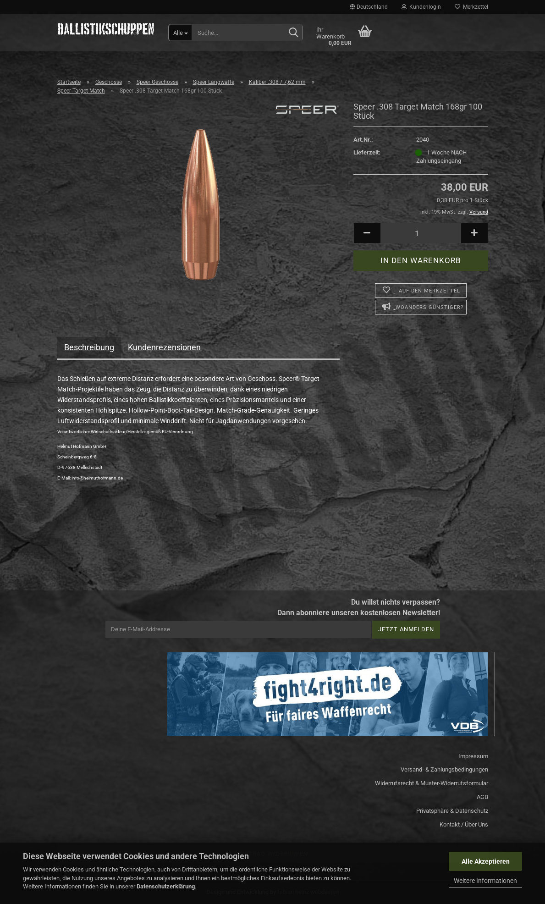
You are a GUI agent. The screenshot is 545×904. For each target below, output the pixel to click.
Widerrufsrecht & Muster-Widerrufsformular (431, 783)
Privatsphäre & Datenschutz (452, 810)
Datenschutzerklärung (166, 886)
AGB (482, 797)
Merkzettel (471, 7)
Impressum (473, 756)
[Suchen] (293, 33)
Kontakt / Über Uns (464, 824)
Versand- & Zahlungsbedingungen (444, 769)
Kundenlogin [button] (421, 7)
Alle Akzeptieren (486, 861)
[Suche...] (180, 32)
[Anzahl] (420, 233)
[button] (369, 7)
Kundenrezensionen (164, 347)
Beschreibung (89, 347)
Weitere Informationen (485, 880)
